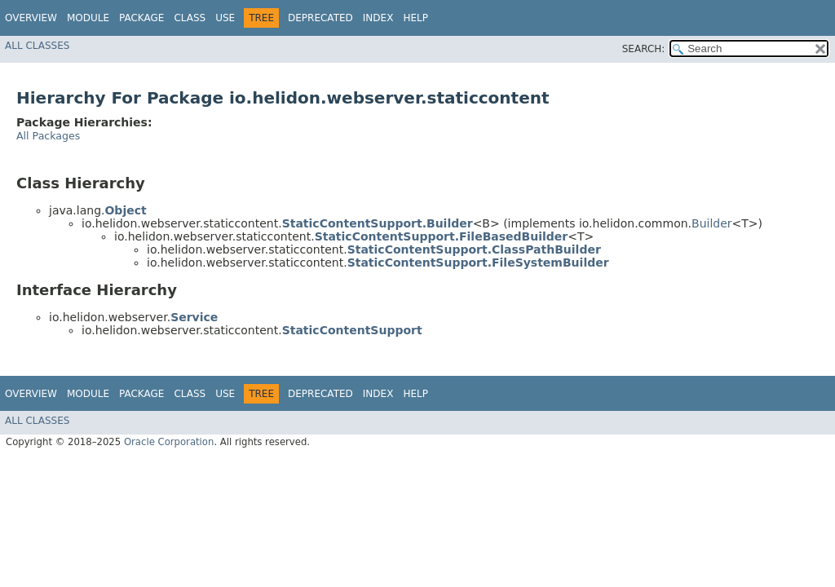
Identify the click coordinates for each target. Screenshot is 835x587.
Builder (711, 223)
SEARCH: (643, 49)
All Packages (48, 136)
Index (378, 18)
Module (88, 18)
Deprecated (320, 18)
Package (141, 18)
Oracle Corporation (169, 442)
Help (415, 18)
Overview (31, 18)
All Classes (37, 45)
